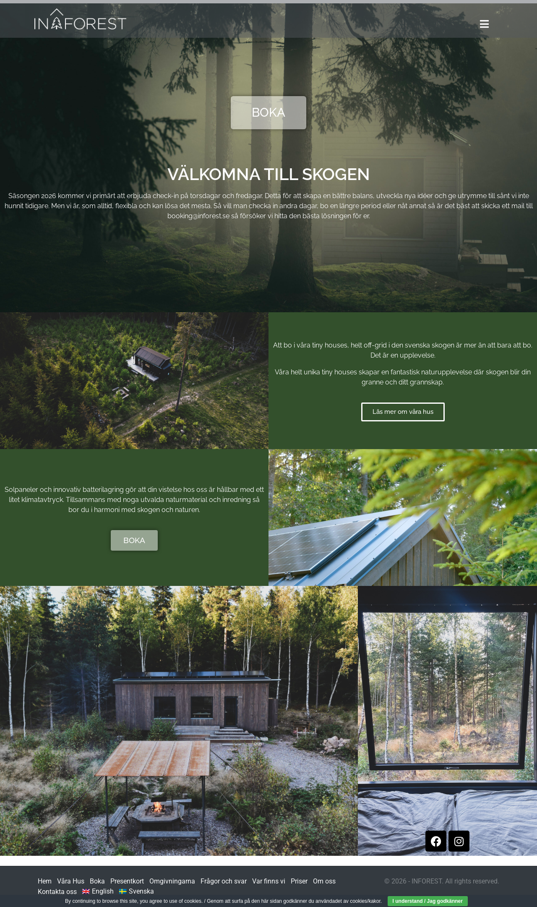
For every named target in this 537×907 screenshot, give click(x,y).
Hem (45, 881)
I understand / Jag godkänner (428, 901)
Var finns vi (268, 881)
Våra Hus (70, 881)
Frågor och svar (224, 881)
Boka (97, 881)
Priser (299, 881)
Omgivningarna (172, 881)
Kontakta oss (57, 892)
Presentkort (127, 881)
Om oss (324, 881)
